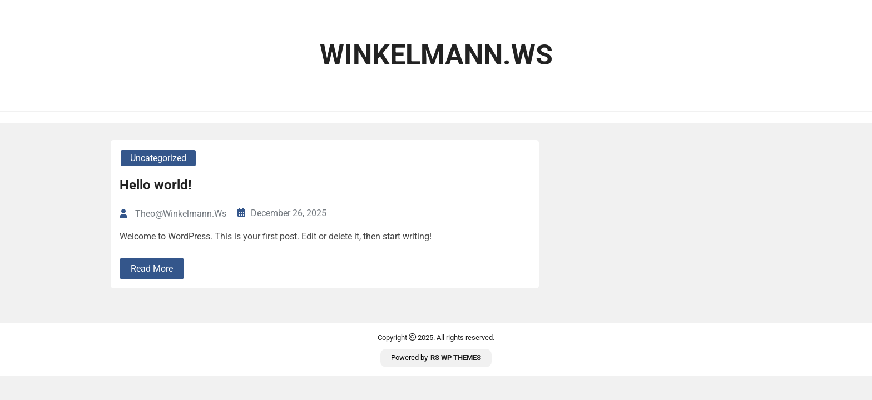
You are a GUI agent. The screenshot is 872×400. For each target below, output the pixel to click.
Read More (152, 268)
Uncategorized (158, 158)
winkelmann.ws (436, 55)
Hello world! (156, 185)
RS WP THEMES (455, 357)
